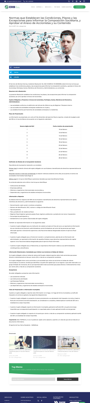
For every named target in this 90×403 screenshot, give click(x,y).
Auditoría (6, 390)
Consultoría (7, 395)
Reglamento (7, 401)
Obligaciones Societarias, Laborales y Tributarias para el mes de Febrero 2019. (44, 341)
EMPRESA (39, 7)
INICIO (33, 7)
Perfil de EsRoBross (26, 390)
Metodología (24, 393)
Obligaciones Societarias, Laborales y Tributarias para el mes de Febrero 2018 (20, 341)
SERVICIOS (48, 7)
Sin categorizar (21, 26)
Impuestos (7, 393)
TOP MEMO (57, 7)
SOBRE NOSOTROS (67, 7)
